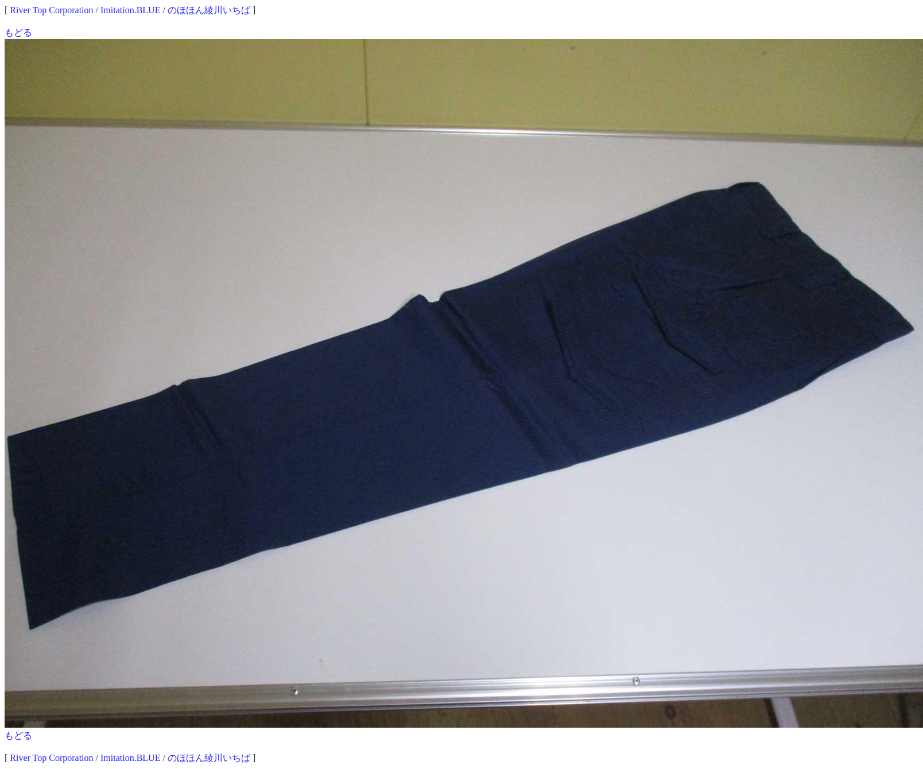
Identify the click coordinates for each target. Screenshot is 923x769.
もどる (18, 32)
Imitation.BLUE (130, 10)
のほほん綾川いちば (209, 10)
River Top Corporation (51, 10)
